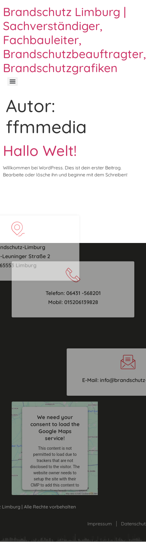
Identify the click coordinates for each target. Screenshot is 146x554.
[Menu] (12, 81)
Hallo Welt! (40, 150)
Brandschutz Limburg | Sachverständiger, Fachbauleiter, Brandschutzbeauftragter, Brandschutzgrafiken (74, 39)
